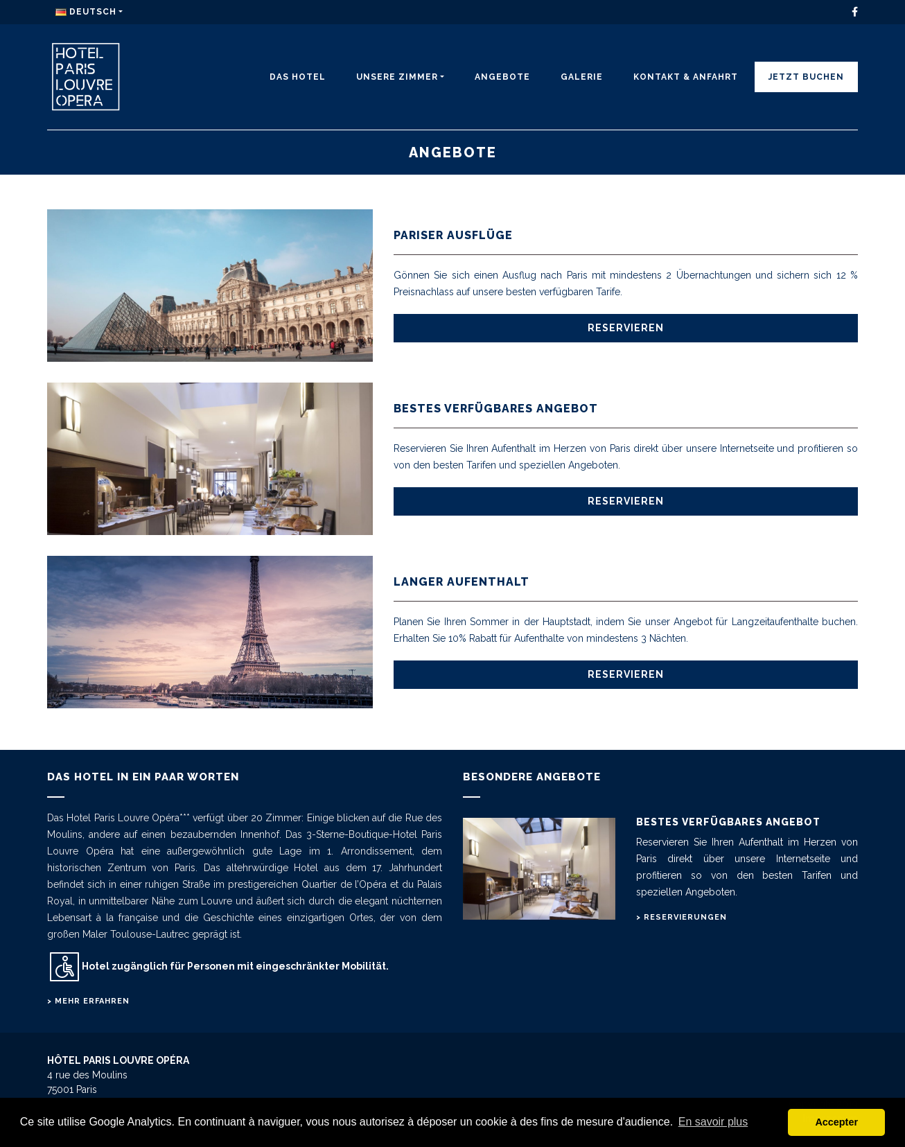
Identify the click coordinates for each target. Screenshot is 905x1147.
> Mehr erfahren (88, 1001)
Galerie (582, 77)
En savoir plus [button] (713, 1122)
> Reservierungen (681, 917)
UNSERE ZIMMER (397, 77)
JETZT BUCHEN (806, 77)
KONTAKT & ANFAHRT (685, 77)
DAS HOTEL (298, 77)
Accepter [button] (836, 1122)
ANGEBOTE (502, 77)
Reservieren (626, 327)
